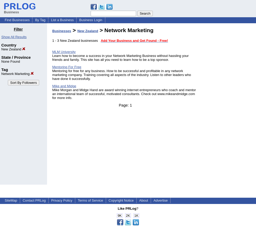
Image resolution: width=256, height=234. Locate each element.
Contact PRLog (34, 200)
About (143, 200)
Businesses (61, 31)
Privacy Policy (61, 200)
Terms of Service (90, 200)
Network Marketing (17, 74)
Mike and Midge (64, 86)
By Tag (40, 20)
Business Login (90, 20)
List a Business (62, 20)
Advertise (161, 200)
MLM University (64, 52)
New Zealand (13, 49)
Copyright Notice (121, 200)
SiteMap (11, 200)
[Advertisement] (229, 105)
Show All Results (14, 37)
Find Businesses (17, 20)
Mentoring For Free (66, 67)
